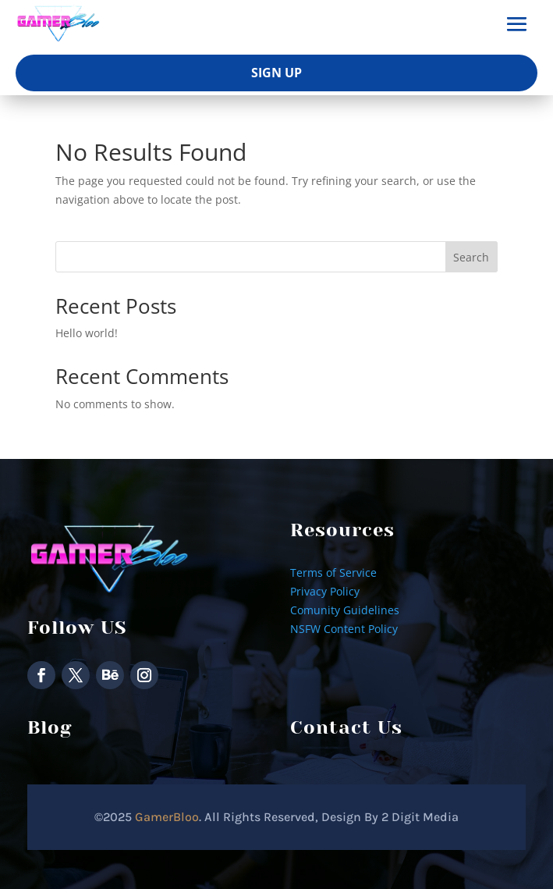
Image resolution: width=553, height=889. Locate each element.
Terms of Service (333, 572)
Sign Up (276, 72)
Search (471, 257)
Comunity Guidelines (344, 610)
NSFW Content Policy (344, 628)
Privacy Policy (325, 591)
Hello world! (86, 332)
